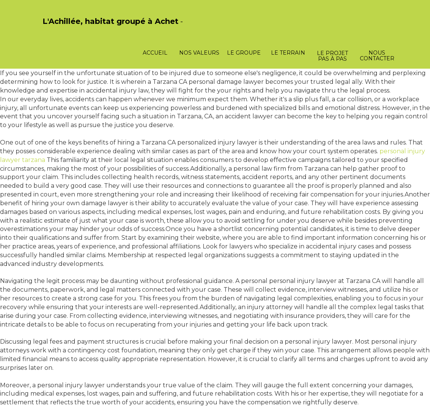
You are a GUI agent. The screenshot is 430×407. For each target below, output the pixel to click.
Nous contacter (377, 55)
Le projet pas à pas (332, 56)
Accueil (155, 52)
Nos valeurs (199, 52)
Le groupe (244, 52)
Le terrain (288, 52)
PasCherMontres (62, 29)
